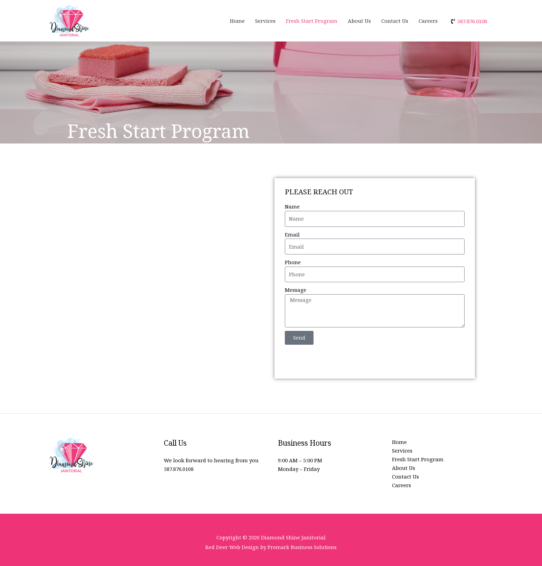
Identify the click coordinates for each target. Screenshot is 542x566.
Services (265, 20)
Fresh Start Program (311, 20)
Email (292, 234)
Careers (428, 20)
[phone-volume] (468, 21)
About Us (359, 20)
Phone (293, 262)
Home (237, 20)
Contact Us (394, 20)
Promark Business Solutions (302, 547)
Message (295, 289)
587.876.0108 (179, 468)
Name (292, 206)
